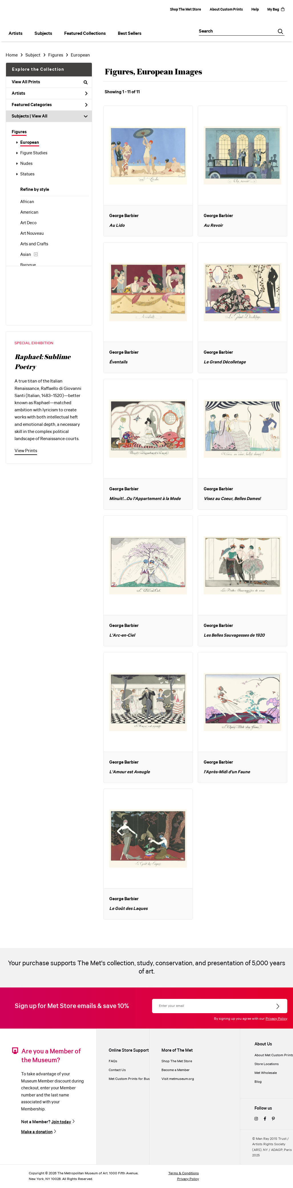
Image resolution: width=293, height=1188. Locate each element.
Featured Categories (50, 105)
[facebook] (265, 1119)
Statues (27, 174)
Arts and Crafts (34, 244)
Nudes (26, 164)
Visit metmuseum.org (177, 1078)
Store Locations (266, 1064)
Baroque (28, 265)
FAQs (113, 1061)
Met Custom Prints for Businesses (135, 1078)
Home (12, 55)
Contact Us (117, 1070)
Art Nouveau (32, 233)
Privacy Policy (276, 1018)
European (29, 142)
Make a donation (36, 1132)
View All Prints (50, 82)
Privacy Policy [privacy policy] (188, 1179)
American (29, 212)
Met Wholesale (265, 1072)
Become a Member (175, 1070)
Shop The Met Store (185, 9)
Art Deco (28, 223)
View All (39, 116)
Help (255, 9)
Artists (50, 93)
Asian (25, 255)
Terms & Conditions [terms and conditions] (183, 1173)
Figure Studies (33, 153)
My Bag (275, 9)
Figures (19, 132)
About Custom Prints (226, 9)
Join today (61, 1122)
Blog (258, 1081)
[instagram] (256, 1119)
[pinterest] (273, 1119)
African (27, 202)
